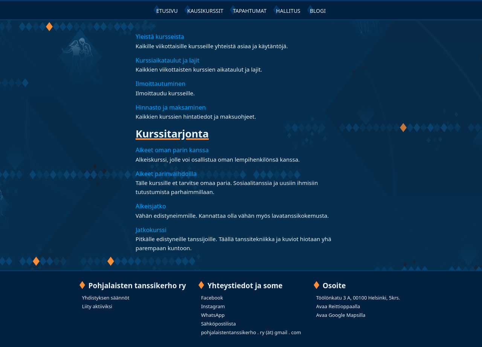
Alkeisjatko (151, 206)
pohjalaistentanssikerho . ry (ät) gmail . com (251, 332)
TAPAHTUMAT (249, 10)
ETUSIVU (167, 10)
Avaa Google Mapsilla (341, 315)
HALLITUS (288, 10)
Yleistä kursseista (160, 36)
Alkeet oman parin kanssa (172, 150)
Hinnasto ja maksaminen (171, 107)
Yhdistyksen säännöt (106, 297)
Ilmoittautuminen (160, 83)
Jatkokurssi (151, 230)
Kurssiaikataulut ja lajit (167, 60)
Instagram (213, 306)
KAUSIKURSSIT (205, 10)
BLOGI (318, 10)
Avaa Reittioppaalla (338, 306)
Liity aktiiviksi (97, 306)
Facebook (212, 297)
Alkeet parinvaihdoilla (166, 174)
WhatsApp (213, 315)
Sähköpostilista (218, 323)
